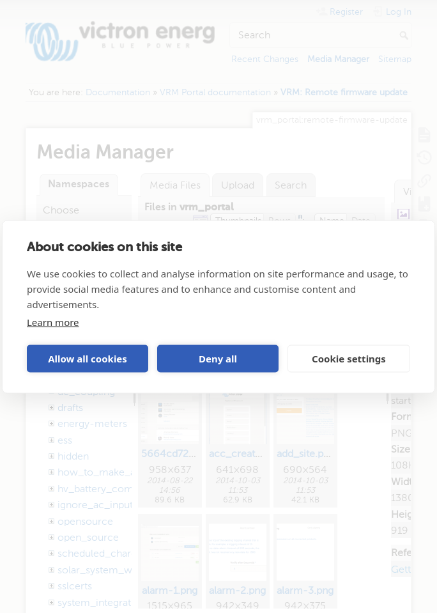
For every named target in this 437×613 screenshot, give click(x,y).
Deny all (218, 358)
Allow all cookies (87, 358)
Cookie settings (349, 358)
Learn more (53, 321)
